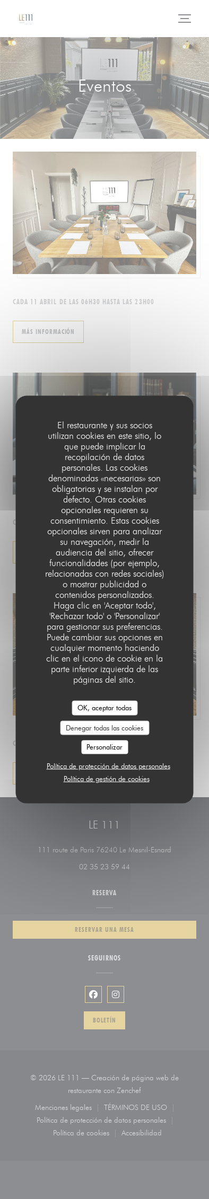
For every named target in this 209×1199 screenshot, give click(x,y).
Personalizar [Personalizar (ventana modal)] (104, 747)
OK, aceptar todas (104, 707)
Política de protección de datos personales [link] (108, 765)
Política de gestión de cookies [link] (107, 778)
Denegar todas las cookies (104, 727)
